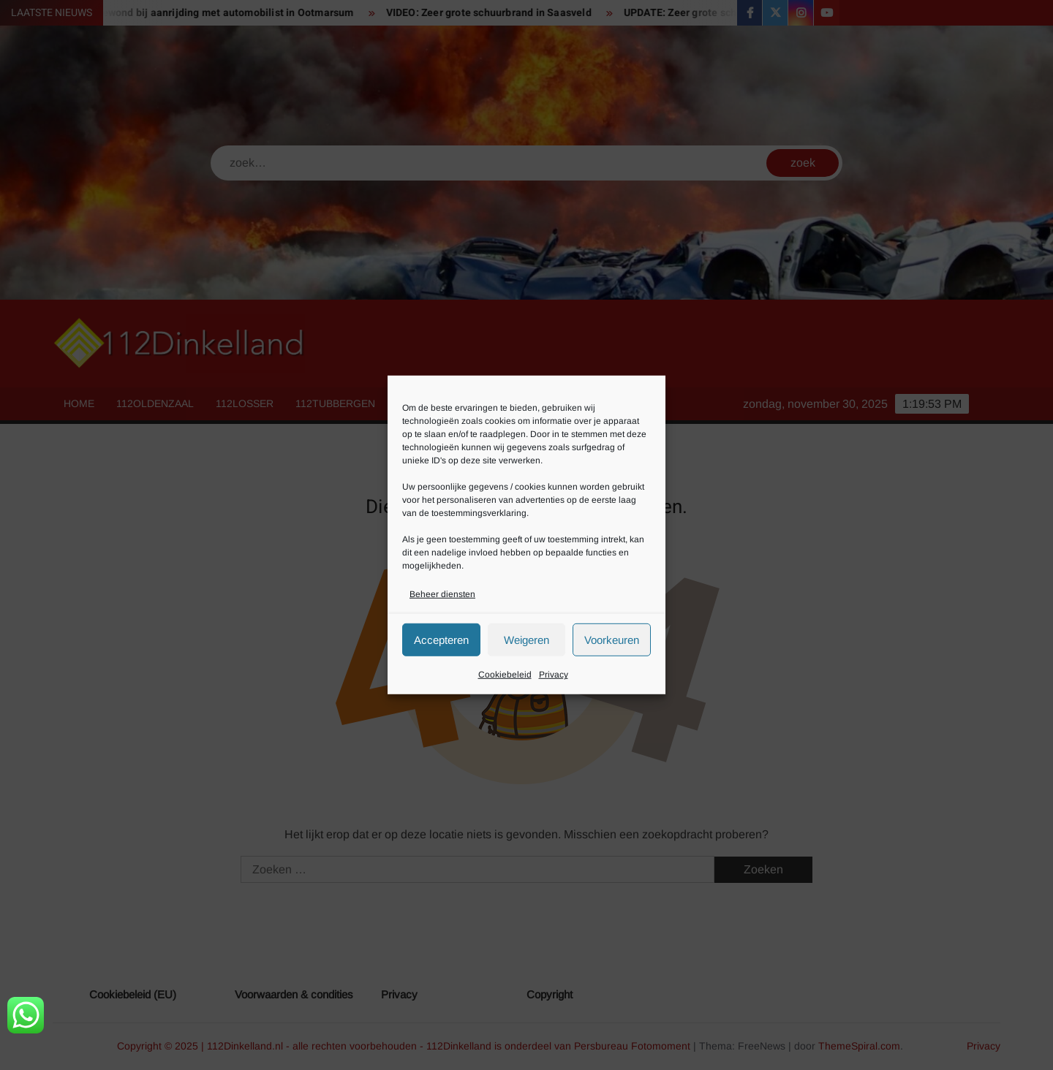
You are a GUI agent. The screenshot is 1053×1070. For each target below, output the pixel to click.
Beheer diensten (442, 594)
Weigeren (526, 640)
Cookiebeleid (505, 674)
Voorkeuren (611, 640)
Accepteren (441, 640)
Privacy (553, 674)
